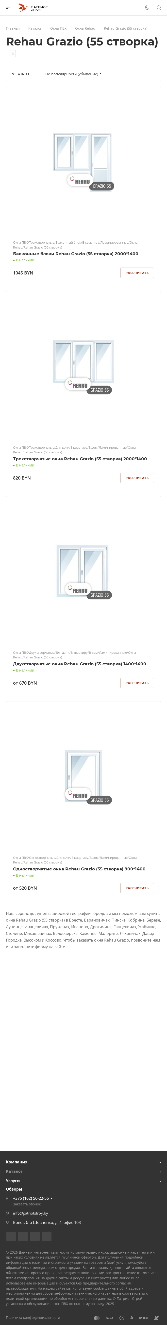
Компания (16, 1162)
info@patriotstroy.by (30, 1213)
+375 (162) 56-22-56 (31, 1198)
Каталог (14, 1171)
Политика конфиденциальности (33, 1317)
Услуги (13, 1180)
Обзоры (14, 1189)
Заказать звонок (27, 1204)
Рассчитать (137, 273)
